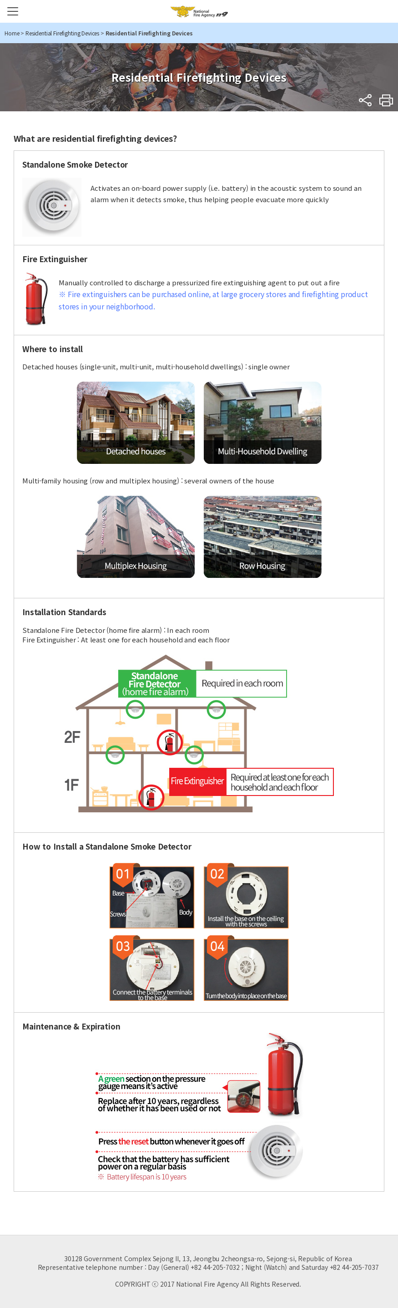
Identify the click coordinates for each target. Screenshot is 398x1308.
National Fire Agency (199, 11)
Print (386, 100)
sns (365, 100)
